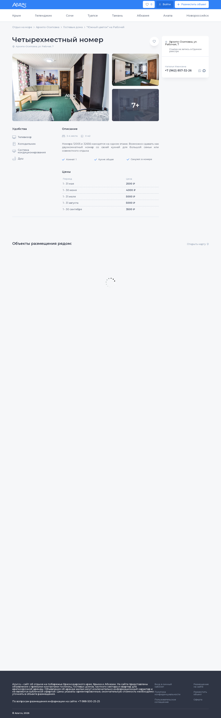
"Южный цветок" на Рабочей (105, 27)
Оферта (198, 699)
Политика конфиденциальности (167, 693)
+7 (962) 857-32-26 (178, 70)
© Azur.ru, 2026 (20, 713)
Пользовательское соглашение (165, 700)
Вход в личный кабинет (163, 685)
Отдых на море (22, 27)
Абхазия (143, 15)
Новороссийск (197, 15)
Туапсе (93, 15)
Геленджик (43, 15)
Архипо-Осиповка (47, 27)
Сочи (70, 15)
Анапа (167, 15)
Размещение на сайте (201, 685)
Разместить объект (200, 693)
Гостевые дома (73, 27)
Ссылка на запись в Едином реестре (185, 50)
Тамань (117, 15)
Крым (16, 15)
